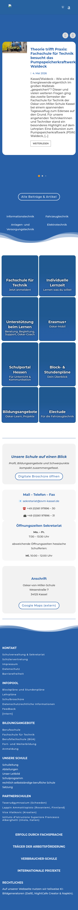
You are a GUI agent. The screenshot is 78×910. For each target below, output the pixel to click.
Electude (57, 412)
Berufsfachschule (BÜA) (18, 739)
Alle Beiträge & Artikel (39, 196)
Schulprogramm (12, 778)
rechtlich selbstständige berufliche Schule (28, 782)
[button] (73, 35)
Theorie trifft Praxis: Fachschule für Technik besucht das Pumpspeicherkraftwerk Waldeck (53, 57)
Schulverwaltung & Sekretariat (23, 654)
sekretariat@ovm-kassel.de (41, 501)
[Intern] (7, 713)
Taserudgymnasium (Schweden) (24, 802)
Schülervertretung (15, 659)
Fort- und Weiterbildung (19, 744)
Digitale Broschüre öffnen (39, 476)
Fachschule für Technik (18, 734)
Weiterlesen (41, 143)
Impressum (10, 664)
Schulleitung (10, 765)
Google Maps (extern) (39, 605)
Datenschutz (11, 669)
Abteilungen (10, 769)
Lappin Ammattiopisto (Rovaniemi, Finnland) (33, 807)
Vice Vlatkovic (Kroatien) (19, 812)
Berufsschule (11, 729)
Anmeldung (10, 749)
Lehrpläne (9, 694)
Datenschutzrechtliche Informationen (28, 704)
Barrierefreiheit (13, 673)
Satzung (7, 787)
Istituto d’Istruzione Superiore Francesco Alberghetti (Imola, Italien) (30, 818)
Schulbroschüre (13, 699)
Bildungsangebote (18, 723)
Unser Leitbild (11, 774)
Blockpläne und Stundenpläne (23, 689)
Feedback (9, 709)
